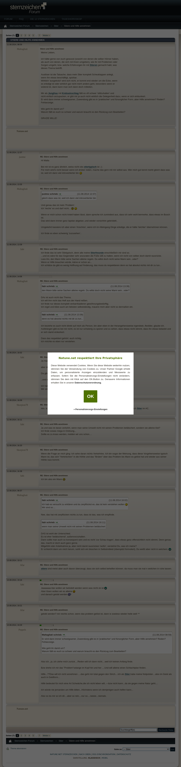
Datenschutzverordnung (88, 382)
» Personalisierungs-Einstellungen (90, 409)
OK (90, 396)
